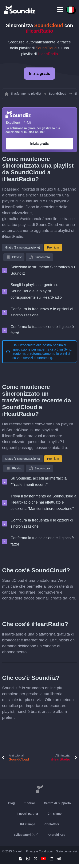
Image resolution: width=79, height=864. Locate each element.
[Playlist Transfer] (20, 9)
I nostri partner (27, 813)
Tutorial (29, 803)
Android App (56, 834)
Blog (11, 803)
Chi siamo (54, 813)
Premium (53, 247)
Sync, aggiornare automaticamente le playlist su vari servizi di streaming (42, 354)
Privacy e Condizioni (39, 851)
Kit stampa (27, 824)
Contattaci (51, 824)
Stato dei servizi (66, 851)
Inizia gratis (39, 73)
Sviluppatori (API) (26, 834)
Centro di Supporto (57, 803)
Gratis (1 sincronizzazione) (22, 247)
